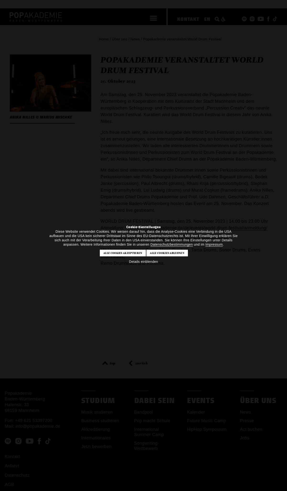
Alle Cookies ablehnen (167, 253)
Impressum (214, 244)
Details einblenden (143, 262)
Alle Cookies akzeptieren (122, 253)
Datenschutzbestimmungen (171, 244)
